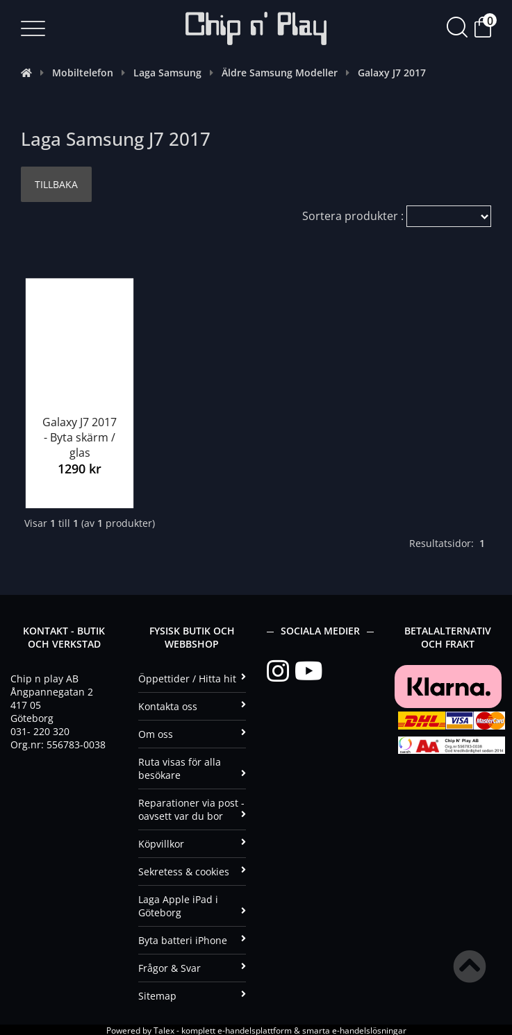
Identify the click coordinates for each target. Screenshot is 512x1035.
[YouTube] (308, 669)
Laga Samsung (167, 72)
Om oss (191, 732)
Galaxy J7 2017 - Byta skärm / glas (79, 435)
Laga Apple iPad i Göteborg (191, 904)
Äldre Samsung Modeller (280, 72)
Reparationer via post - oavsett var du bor (191, 808)
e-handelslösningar (369, 1029)
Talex (164, 1029)
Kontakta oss (191, 705)
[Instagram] (281, 669)
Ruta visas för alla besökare (191, 767)
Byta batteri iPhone (191, 938)
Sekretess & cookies (191, 870)
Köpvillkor (191, 842)
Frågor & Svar (191, 966)
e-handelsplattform (254, 1029)
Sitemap (191, 994)
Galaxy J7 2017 (392, 72)
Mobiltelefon (82, 72)
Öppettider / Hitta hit (191, 677)
